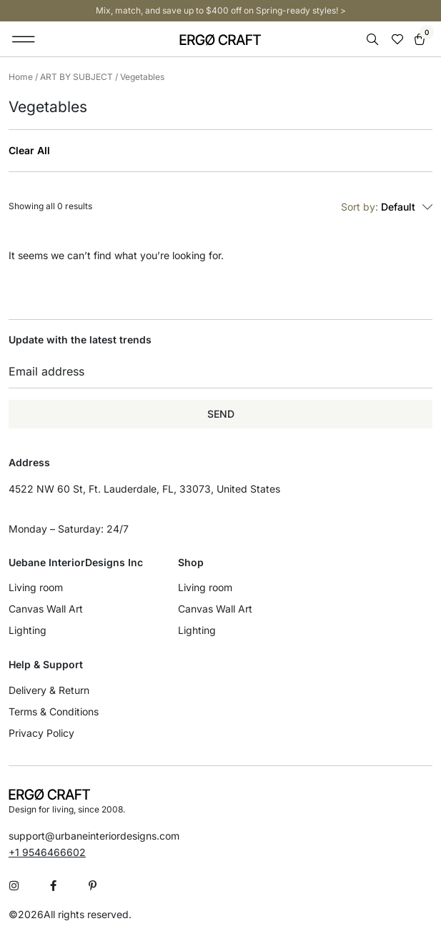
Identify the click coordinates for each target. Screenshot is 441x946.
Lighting (27, 630)
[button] (24, 39)
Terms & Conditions (54, 711)
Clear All (29, 150)
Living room (36, 587)
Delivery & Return (49, 690)
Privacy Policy (41, 733)
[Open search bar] (374, 40)
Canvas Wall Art (46, 609)
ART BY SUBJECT (76, 76)
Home (21, 76)
